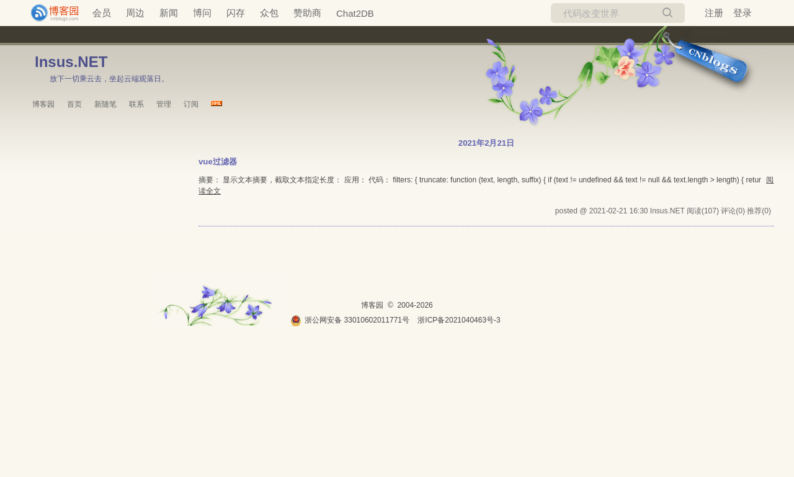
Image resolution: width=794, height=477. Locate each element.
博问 (202, 12)
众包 (269, 12)
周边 (135, 12)
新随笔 (105, 104)
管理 (163, 104)
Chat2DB (355, 13)
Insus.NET (71, 61)
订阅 (191, 104)
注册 (714, 12)
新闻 (168, 12)
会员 (101, 12)
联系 (136, 104)
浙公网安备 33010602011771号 (349, 320)
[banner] (49, 13)
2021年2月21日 (486, 143)
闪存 (235, 12)
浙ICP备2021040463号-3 (458, 320)
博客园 (43, 104)
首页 (74, 104)
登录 (742, 12)
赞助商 (307, 12)
